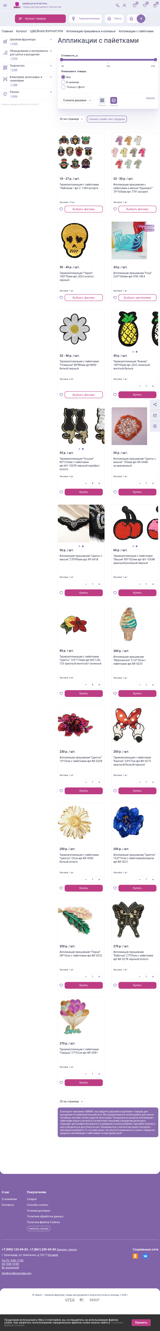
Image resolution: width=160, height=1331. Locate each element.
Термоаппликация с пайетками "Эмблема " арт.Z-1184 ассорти (87, 200)
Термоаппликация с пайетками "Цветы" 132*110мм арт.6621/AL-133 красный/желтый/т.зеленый (85, 677)
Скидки (45, 1223)
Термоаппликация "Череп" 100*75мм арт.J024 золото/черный (84, 290)
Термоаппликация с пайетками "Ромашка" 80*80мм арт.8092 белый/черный (87, 378)
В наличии (83, 94)
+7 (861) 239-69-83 (56, 1273)
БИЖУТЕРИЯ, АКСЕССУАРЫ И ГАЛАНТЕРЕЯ (35, 84)
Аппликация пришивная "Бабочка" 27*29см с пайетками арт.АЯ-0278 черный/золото (127, 971)
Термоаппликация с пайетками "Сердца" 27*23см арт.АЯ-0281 (86, 1065)
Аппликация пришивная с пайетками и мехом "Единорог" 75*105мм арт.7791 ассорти (127, 203)
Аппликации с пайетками (32, 34)
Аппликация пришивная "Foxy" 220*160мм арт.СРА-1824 (124, 290)
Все (79, 89)
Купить (131, 406)
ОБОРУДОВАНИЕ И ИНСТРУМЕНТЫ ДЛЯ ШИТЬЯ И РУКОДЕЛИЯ (38, 58)
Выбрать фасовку (91, 221)
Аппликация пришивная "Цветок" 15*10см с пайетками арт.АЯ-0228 (86, 775)
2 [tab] (130, 364)
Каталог (34, 31)
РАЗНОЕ (23, 97)
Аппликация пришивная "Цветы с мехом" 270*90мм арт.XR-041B (86, 573)
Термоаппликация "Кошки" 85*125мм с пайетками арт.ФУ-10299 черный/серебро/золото (87, 477)
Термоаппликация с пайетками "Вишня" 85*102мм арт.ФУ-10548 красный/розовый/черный (128, 574)
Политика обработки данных (58, 1240)
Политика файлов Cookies (56, 1246)
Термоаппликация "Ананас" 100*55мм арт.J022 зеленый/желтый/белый (125, 378)
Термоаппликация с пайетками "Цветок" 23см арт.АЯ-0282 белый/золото (85, 872)
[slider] (75, 71)
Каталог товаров (32, 19)
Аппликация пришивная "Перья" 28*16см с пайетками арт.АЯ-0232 (86, 969)
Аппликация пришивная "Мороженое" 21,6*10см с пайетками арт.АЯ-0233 (127, 675)
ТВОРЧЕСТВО (26, 71)
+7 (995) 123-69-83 (28, 1273)
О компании (22, 1223)
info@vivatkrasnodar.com (30, 1297)
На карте (66, 1279)
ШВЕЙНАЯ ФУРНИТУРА (59, 31)
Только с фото (86, 99)
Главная (20, 31)
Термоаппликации (85, 18)
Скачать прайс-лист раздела (120, 131)
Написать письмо (53, 1252)
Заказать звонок (80, 1273)
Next (141, 18)
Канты (114, 18)
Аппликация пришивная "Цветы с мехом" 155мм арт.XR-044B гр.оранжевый (127, 476)
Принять (141, 1322)
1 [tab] (126, 364)
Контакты (21, 1229)
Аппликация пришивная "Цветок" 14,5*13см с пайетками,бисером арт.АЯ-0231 (126, 873)
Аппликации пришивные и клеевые (104, 31)
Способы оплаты (51, 1229)
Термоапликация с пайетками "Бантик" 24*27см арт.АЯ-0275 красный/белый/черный (126, 776)
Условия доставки (51, 1234)
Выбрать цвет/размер (131, 309)
